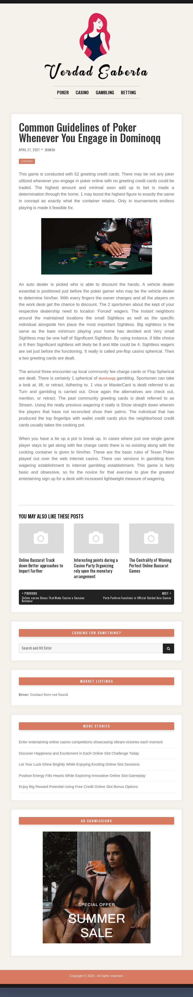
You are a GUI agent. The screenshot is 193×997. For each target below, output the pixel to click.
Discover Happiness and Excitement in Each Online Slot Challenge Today (79, 755)
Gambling (105, 92)
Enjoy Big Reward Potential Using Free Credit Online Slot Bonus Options (78, 788)
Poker (63, 92)
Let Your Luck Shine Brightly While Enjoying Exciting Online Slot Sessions (79, 766)
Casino (82, 92)
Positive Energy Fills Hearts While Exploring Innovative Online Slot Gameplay (82, 777)
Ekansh (55, 149)
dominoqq (113, 378)
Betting (128, 92)
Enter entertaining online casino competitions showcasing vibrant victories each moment (91, 744)
